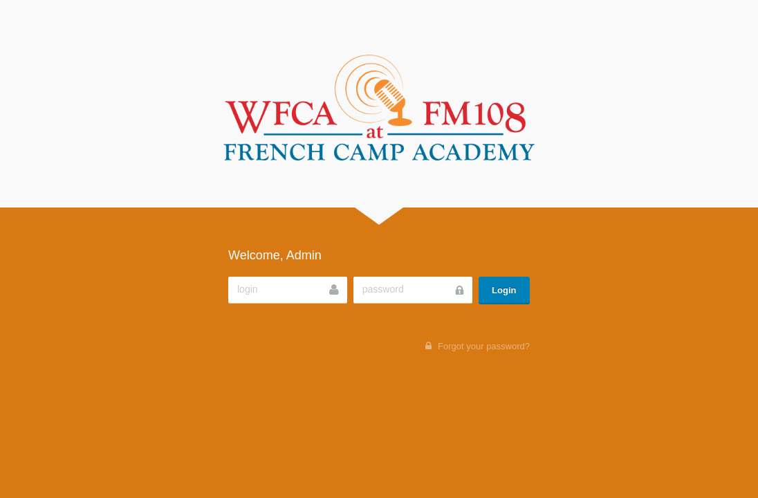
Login (504, 290)
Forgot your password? (484, 346)
